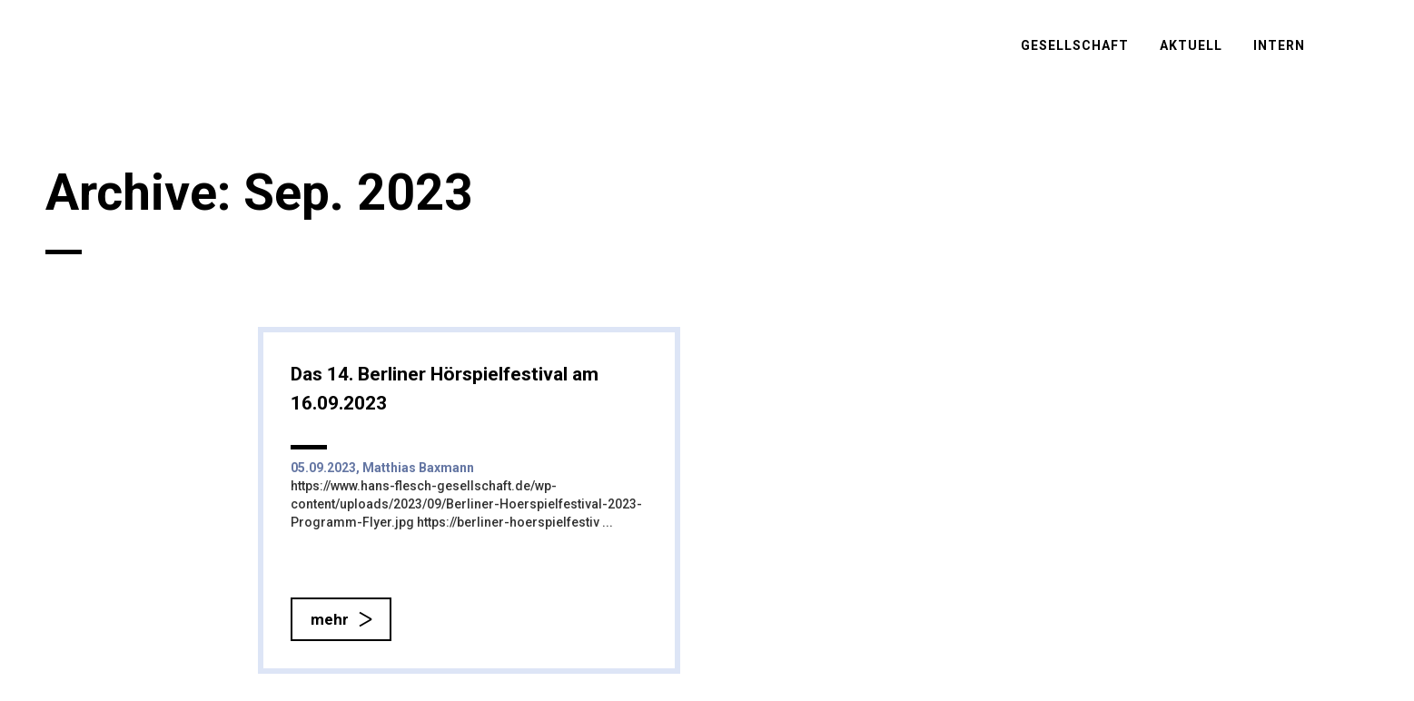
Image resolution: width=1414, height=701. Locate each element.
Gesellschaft (1075, 45)
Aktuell (1191, 45)
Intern (1279, 45)
